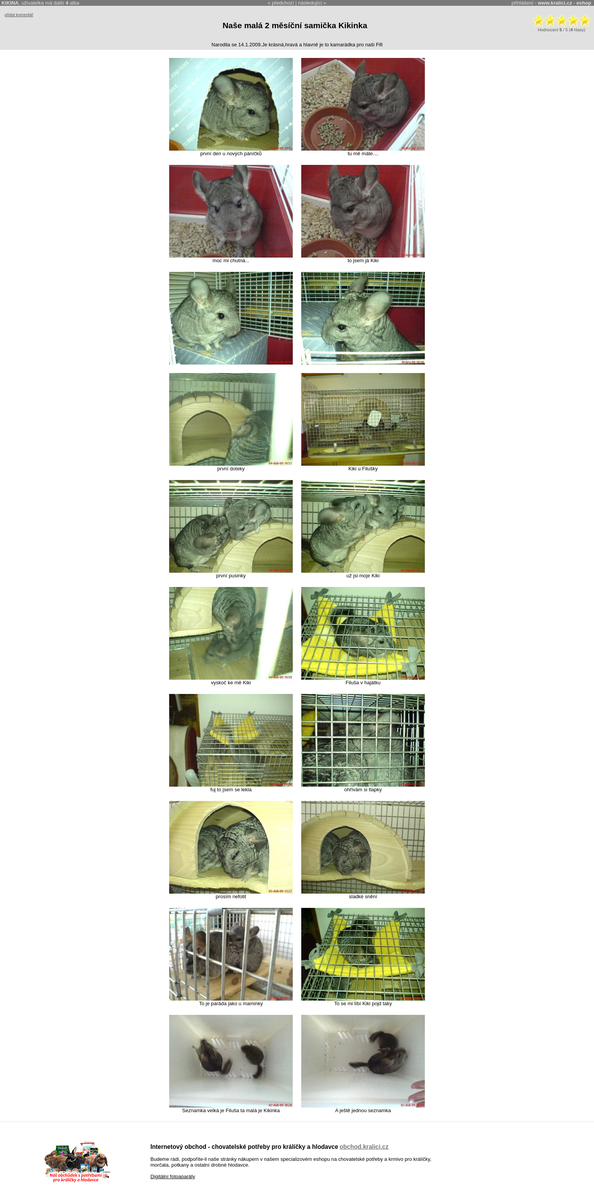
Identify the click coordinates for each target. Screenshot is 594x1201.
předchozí (283, 3)
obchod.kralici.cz (364, 1146)
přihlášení (522, 3)
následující (310, 3)
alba (72, 3)
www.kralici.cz (555, 3)
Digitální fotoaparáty (173, 1176)
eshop (583, 3)
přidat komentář (19, 14)
